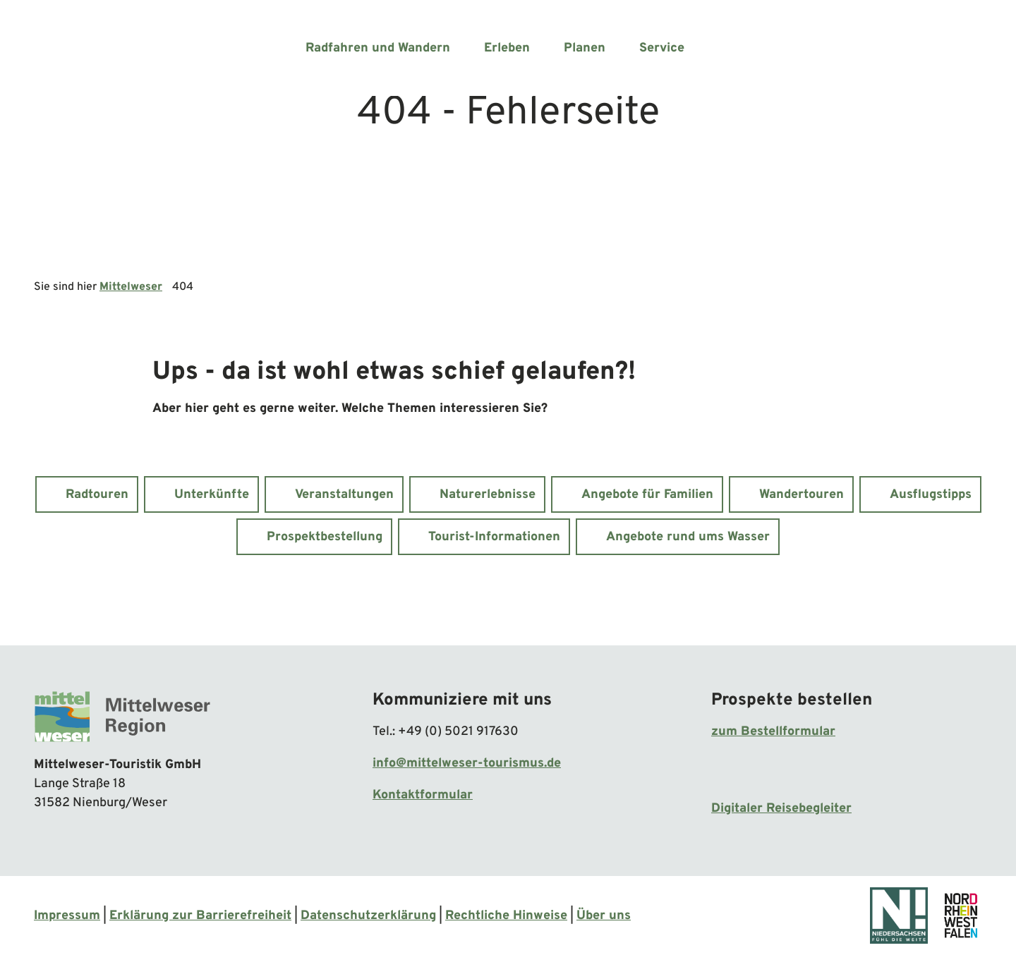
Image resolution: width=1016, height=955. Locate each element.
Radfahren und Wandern (378, 48)
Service (661, 48)
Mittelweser (130, 287)
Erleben (507, 48)
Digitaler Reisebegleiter (781, 809)
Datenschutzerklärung (368, 916)
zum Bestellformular (773, 732)
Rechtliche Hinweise (506, 916)
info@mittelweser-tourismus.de (467, 763)
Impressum (67, 916)
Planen (584, 48)
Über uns (603, 916)
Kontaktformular (423, 795)
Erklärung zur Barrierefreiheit (200, 916)
